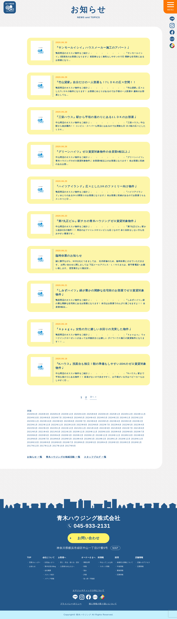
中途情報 (120, 566)
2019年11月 (114, 435)
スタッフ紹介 (49, 575)
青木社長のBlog (50, 566)
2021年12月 (67, 428)
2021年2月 (66, 432)
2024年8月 (45, 418)
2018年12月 (124, 439)
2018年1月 (136, 442)
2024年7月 (56, 418)
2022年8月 (93, 425)
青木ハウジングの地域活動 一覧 (63, 457)
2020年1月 (89, 435)
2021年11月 (80, 428)
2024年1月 (124, 418)
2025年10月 (80, 414)
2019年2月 (100, 439)
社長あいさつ (49, 562)
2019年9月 (138, 435)
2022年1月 (55, 428)
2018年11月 (137, 439)
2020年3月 (66, 435)
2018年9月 (45, 442)
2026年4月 (32, 414)
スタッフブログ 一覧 (95, 457)
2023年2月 (137, 421)
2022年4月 (138, 425)
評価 (85, 575)
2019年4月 (78, 439)
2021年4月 (43, 432)
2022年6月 (116, 425)
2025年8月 (92, 414)
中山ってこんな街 (106, 562)
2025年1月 (114, 414)
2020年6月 (32, 435)
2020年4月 (55, 435)
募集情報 (120, 570)
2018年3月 (113, 442)
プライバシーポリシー (71, 604)
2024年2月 (113, 418)
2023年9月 (57, 421)
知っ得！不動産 (89, 579)
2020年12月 (78, 432)
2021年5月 (32, 432)
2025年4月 (103, 414)
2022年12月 (44, 425)
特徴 (85, 566)
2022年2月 (43, 428)
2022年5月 (127, 425)
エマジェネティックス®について (88, 590)
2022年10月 (70, 425)
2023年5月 (103, 421)
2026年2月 (55, 414)
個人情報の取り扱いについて (103, 604)
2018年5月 (90, 442)
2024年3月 (102, 418)
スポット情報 (104, 566)
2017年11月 (46, 446)
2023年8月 (69, 421)
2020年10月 (104, 432)
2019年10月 (127, 435)
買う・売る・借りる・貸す (69, 562)
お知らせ (32, 566)
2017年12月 (33, 446)
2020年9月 (116, 432)
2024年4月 (90, 418)
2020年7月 (138, 432)
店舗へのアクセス (143, 562)
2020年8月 (127, 432)
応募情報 (120, 575)
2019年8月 (32, 439)
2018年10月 (33, 442)
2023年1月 (32, 425)
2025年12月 (67, 414)
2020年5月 (43, 435)
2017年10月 (58, 446)
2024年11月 (139, 414)
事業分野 (86, 562)
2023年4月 (114, 421)
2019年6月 (55, 439)
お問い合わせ (88, 538)
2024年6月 (67, 418)
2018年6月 (79, 442)
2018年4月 (102, 442)
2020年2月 (78, 435)
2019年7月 (43, 439)
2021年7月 (127, 428)
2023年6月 (92, 421)
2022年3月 (32, 428)
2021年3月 (55, 432)
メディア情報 (49, 579)
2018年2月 (124, 442)
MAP (115, 548)
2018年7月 (67, 442)
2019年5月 (66, 439)
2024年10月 (33, 418)
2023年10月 (46, 421)
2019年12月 (101, 435)
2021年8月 (116, 428)
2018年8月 (56, 442)
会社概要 (48, 570)
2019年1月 (112, 439)
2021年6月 (138, 428)
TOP (29, 557)
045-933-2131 (88, 526)
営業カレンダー (34, 562)
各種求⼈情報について (125, 562)
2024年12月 (127, 414)
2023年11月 (33, 421)
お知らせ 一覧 (34, 457)
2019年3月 (89, 439)
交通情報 (140, 566)
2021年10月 (92, 428)
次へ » (93, 397)
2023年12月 (137, 418)
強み (85, 570)
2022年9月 (81, 425)
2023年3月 (126, 421)
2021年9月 (104, 428)
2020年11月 (91, 432)
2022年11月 (57, 425)
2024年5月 (79, 418)
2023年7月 (80, 421)
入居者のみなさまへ (67, 566)
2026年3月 (43, 414)
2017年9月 (70, 446)
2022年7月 (104, 425)
